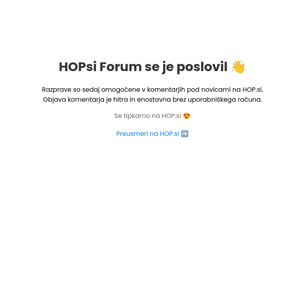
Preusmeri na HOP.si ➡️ (152, 133)
